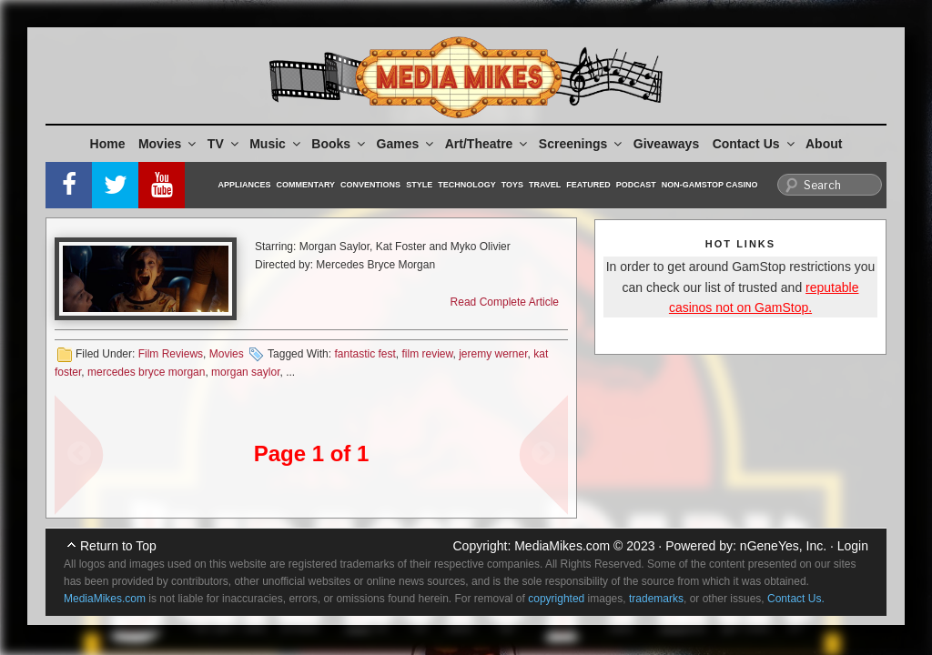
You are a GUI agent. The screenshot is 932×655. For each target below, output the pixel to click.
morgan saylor (245, 372)
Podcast (636, 184)
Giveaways (666, 143)
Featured (588, 184)
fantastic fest (364, 354)
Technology (467, 184)
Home (108, 143)
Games (407, 143)
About (823, 143)
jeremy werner (493, 354)
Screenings (581, 143)
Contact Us (755, 143)
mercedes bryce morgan (146, 372)
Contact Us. (796, 598)
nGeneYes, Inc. (783, 546)
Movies (168, 143)
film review (427, 354)
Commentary (306, 184)
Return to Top (118, 546)
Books (339, 143)
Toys (512, 184)
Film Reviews (170, 354)
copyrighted (556, 598)
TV (224, 143)
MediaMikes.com (562, 546)
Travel (545, 184)
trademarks (656, 598)
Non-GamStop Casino (710, 184)
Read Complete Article (505, 302)
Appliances (244, 184)
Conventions (370, 184)
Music (276, 143)
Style (419, 184)
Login (852, 546)
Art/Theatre (488, 143)
